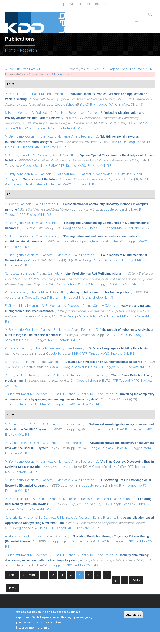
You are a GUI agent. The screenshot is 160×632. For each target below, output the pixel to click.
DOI (131, 123)
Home (10, 50)
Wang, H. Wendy (103, 305)
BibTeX (95, 69)
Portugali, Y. (13, 179)
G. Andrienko (13, 517)
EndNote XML (139, 69)
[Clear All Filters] (62, 74)
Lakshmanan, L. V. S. (34, 305)
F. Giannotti (12, 305)
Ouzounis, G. (126, 174)
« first (11, 574)
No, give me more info (32, 627)
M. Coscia (11, 155)
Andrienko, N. (33, 517)
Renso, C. (81, 348)
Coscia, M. (32, 136)
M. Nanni (10, 424)
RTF (104, 69)
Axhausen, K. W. (27, 174)
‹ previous (29, 574)
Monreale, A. (26, 112)
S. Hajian (10, 112)
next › (136, 580)
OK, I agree (133, 614)
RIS (152, 69)
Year (33, 69)
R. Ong (9, 375)
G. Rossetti (12, 273)
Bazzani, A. (87, 174)
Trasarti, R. (35, 375)
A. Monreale (13, 536)
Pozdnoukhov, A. (67, 174)
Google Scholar (67, 104)
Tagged (114, 69)
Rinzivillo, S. (27, 155)
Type (24, 69)
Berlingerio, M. (30, 273)
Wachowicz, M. (106, 174)
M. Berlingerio (14, 136)
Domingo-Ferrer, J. (67, 112)
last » (12, 588)
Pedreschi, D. (44, 112)
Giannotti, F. (59, 94)
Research (28, 50)
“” (40, 179)
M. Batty (10, 174)
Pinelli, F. (25, 94)
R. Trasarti (11, 94)
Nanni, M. (38, 94)
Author (9, 69)
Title (18, 69)
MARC (125, 69)
